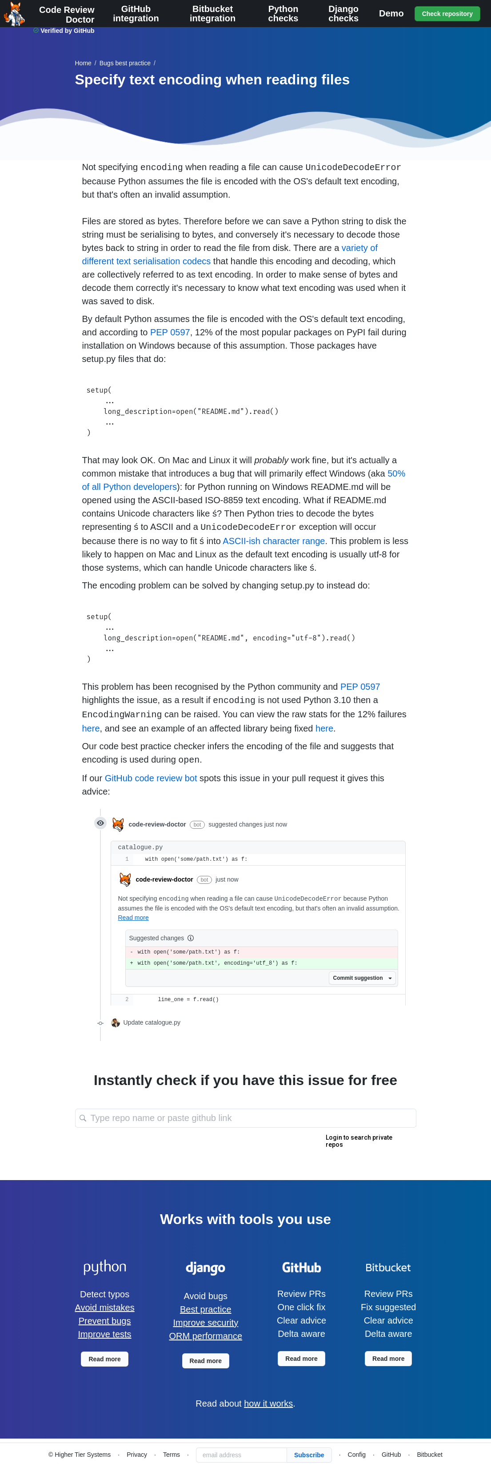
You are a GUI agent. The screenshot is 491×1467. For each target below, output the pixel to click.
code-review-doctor (164, 879)
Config (357, 1454)
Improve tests (105, 1334)
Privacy (137, 1454)
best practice (125, 63)
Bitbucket (430, 1454)
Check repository (447, 13)
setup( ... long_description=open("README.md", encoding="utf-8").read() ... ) (245, 638)
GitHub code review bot (151, 778)
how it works (268, 1403)
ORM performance (206, 1336)
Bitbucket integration (213, 13)
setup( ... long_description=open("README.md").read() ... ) (245, 411)
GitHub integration (136, 13)
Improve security (205, 1323)
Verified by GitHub (67, 30)
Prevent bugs (105, 1321)
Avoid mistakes (105, 1307)
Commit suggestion (362, 978)
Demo (391, 13)
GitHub (391, 1454)
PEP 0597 (170, 332)
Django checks (343, 13)
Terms (171, 1454)
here (91, 728)
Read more (133, 917)
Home (83, 63)
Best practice (206, 1309)
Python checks (283, 13)
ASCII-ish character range (274, 541)
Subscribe (309, 1455)
